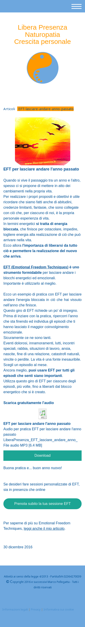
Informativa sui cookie (59, 609)
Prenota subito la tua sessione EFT (42, 504)
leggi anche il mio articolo (44, 528)
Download (42, 455)
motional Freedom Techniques (35, 267)
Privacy (36, 609)
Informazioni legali (15, 609)
